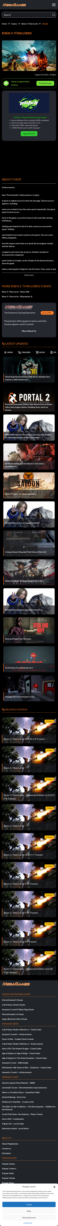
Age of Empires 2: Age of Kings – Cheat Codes (21, 1053)
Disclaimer (6, 1153)
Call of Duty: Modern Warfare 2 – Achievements (22, 1044)
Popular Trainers (9, 1168)
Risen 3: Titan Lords (29, 24)
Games (14, 24)
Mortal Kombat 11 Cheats (13, 1014)
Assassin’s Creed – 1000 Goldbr (15, 1063)
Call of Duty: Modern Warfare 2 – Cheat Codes (21, 1029)
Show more (29, 275)
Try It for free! (45, 83)
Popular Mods (8, 1173)
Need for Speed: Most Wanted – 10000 (18, 1083)
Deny (29, 1211)
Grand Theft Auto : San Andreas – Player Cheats (22, 1114)
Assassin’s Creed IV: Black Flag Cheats (18, 1009)
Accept (29, 1204)
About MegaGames (10, 1144)
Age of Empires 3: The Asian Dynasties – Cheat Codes (24, 1058)
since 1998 (46, 313)
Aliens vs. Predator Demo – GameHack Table (21, 1092)
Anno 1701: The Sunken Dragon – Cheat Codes (21, 1048)
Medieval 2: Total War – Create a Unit (18, 1102)
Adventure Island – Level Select (15, 1128)
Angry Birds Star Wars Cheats (14, 1019)
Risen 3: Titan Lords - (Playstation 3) (17, 296)
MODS (40, 352)
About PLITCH (29, 133)
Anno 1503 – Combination (13, 1119)
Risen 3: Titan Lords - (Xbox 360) (15, 292)
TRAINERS (24, 352)
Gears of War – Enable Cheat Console (18, 1039)
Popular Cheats (8, 1178)
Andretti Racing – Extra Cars (14, 1097)
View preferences (29, 1218)
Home (4, 24)
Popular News (8, 1183)
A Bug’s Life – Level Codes (13, 1123)
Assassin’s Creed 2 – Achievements (17, 1034)
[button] (54, 1186)
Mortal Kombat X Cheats (12, 1000)
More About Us (29, 331)
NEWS (8, 352)
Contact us (6, 1148)
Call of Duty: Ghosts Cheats (13, 1005)
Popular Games (8, 1164)
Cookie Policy (27, 1223)
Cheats (45, 24)
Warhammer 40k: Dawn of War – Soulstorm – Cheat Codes (26, 1067)
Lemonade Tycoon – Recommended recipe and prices (24, 1087)
